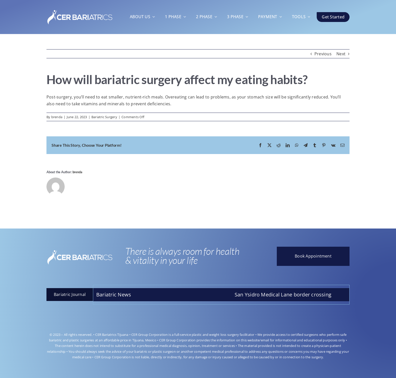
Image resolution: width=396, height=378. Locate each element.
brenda (56, 117)
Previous (323, 54)
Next (340, 54)
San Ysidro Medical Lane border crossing (286, 294)
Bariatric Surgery (104, 117)
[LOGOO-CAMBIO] (79, 8)
